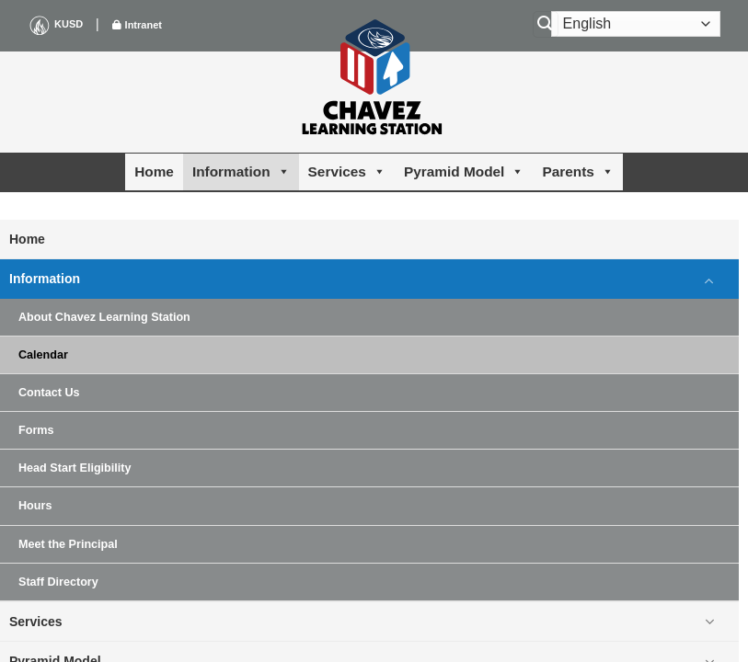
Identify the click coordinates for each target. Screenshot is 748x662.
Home (154, 171)
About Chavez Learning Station (104, 317)
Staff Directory (58, 582)
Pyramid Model (464, 172)
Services (347, 172)
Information (241, 172)
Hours (35, 505)
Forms (36, 430)
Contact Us (48, 392)
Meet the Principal (68, 544)
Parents (577, 172)
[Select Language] (635, 24)
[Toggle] (709, 279)
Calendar (43, 354)
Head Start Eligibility (74, 468)
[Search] (545, 24)
